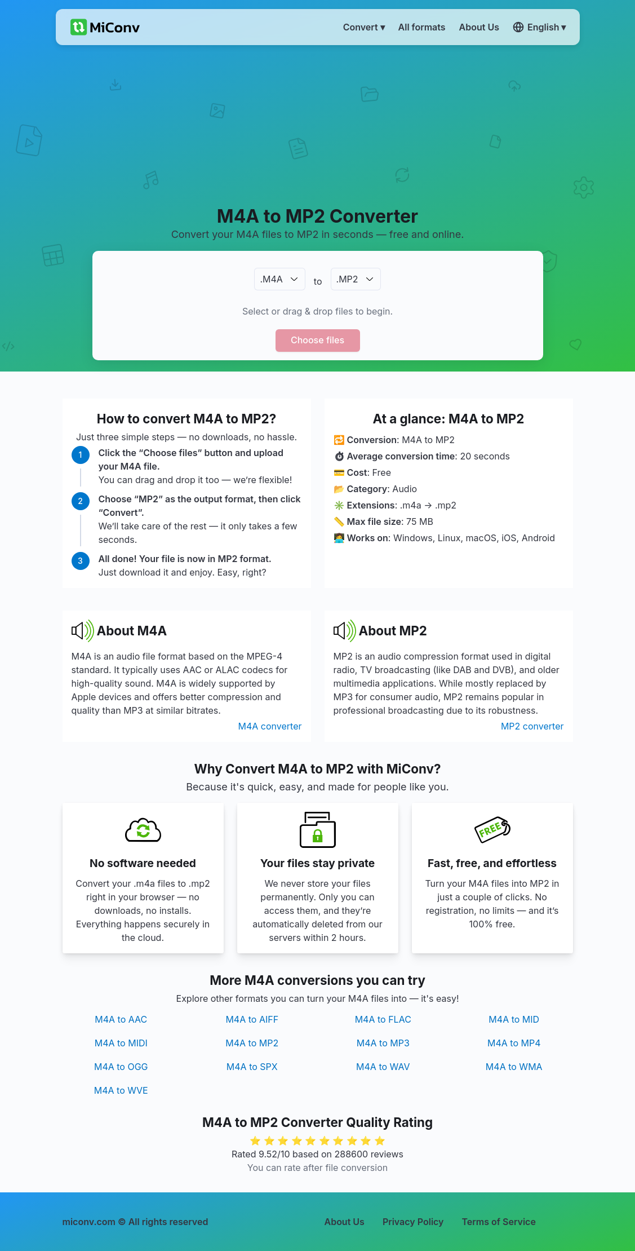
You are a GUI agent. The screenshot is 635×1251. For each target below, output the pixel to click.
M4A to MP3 (383, 1043)
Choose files (317, 340)
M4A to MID (514, 1019)
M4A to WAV (383, 1066)
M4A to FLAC (383, 1019)
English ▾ (539, 27)
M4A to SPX (252, 1066)
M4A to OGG (121, 1066)
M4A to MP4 (514, 1043)
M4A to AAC (121, 1019)
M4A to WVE (121, 1090)
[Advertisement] (318, 124)
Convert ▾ (364, 27)
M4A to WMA (514, 1066)
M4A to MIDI (121, 1043)
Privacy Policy (413, 1221)
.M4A (271, 279)
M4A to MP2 (251, 1043)
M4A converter (270, 726)
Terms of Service (499, 1221)
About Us (345, 1221)
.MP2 (347, 279)
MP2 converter (532, 726)
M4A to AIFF (251, 1019)
